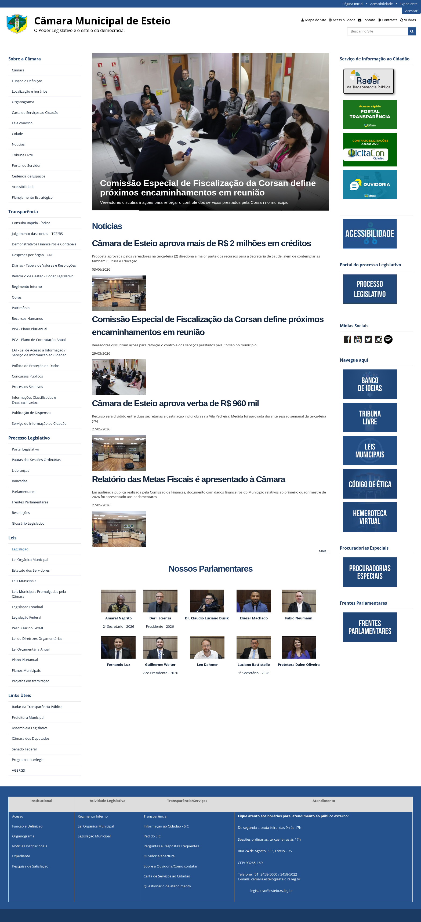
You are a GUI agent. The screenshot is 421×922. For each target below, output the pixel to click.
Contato (368, 19)
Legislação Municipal (94, 836)
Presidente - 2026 (160, 626)
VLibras (410, 19)
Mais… (324, 551)
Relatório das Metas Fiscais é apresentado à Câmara (188, 479)
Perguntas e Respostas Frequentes (171, 846)
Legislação (20, 549)
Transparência (23, 212)
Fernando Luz (118, 664)
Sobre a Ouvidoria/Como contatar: (171, 866)
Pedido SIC (152, 836)
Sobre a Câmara (24, 59)
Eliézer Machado (254, 618)
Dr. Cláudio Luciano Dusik (207, 618)
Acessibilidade (381, 3)
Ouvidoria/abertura (159, 856)
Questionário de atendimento (167, 886)
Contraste (389, 19)
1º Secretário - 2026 (253, 672)
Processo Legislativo (29, 438)
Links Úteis (19, 695)
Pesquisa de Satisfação (30, 866)
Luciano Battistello (254, 664)
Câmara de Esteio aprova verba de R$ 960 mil (175, 403)
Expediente (409, 3)
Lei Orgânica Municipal (96, 826)
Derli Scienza (160, 618)
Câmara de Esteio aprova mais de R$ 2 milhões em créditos (201, 243)
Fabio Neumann (299, 618)
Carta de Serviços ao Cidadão (167, 876)
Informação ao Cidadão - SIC (166, 826)
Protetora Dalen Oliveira (299, 664)
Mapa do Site (315, 19)
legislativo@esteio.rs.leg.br (272, 890)
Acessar (411, 10)
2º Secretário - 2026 (118, 626)
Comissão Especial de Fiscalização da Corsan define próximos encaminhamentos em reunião (208, 187)
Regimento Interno (93, 816)
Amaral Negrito (118, 618)
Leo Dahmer (207, 664)
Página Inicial (352, 3)
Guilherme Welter (160, 664)
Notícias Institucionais (29, 846)
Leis (12, 538)
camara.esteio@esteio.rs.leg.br (275, 879)
